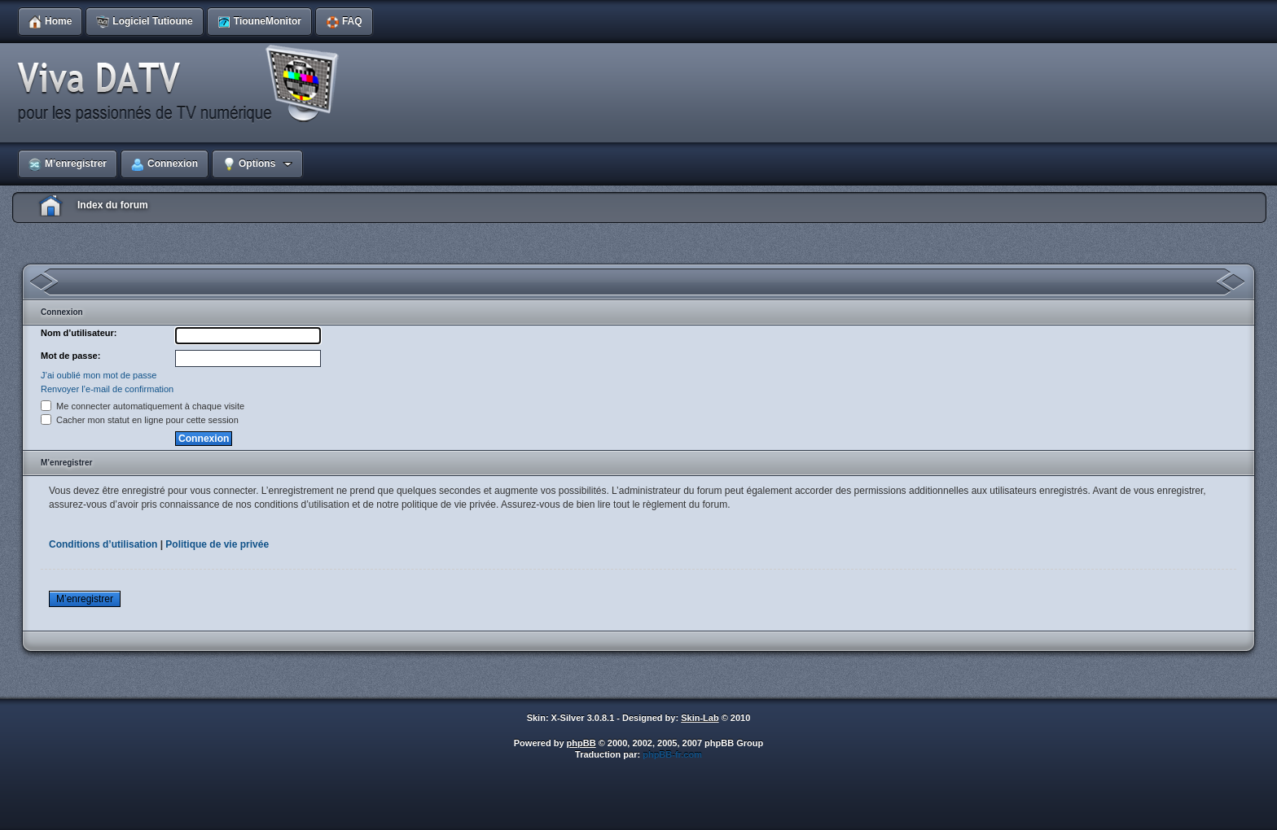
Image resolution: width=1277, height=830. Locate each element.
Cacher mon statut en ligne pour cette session (140, 420)
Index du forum (112, 205)
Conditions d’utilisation (103, 544)
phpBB (581, 743)
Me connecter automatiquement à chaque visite (142, 406)
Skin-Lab (699, 718)
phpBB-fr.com (672, 754)
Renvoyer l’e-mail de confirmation (107, 389)
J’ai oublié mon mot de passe (98, 375)
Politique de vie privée (217, 544)
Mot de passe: (70, 355)
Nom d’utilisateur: (79, 333)
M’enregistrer (84, 599)
